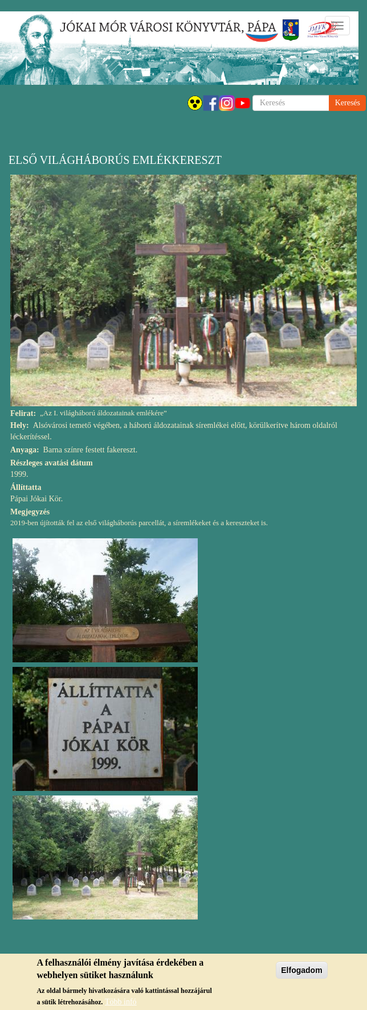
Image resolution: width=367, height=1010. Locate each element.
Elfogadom (301, 973)
